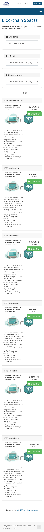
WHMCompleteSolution (27, 510)
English (20, 3)
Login (27, 3)
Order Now (34, 114)
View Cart (37, 3)
